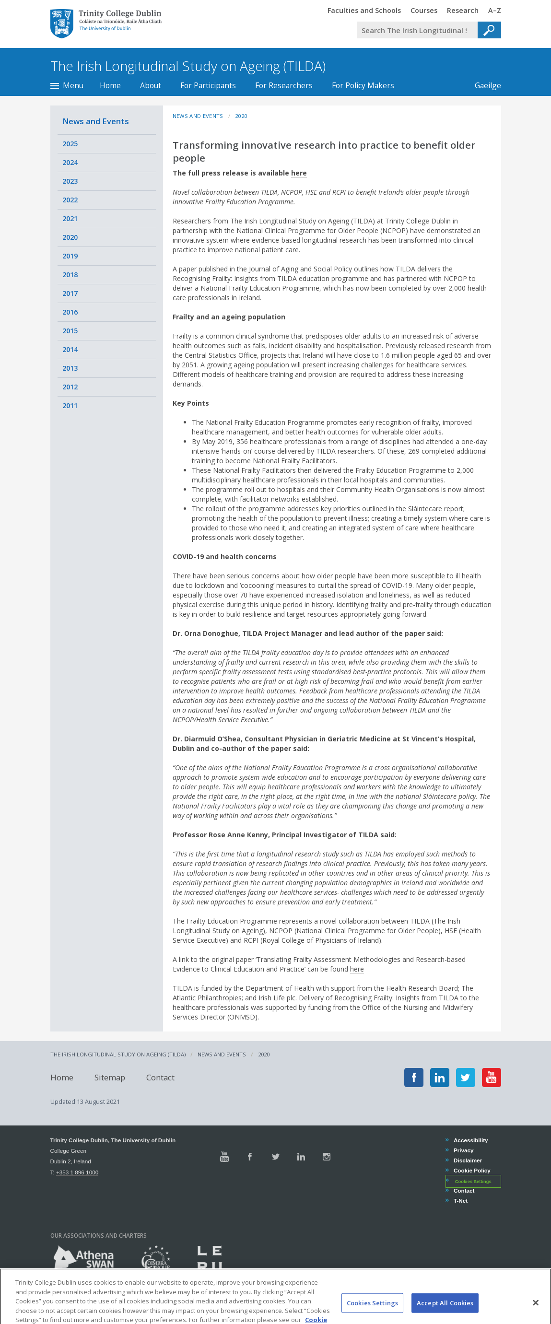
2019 (70, 255)
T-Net (460, 1200)
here (299, 172)
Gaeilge (483, 85)
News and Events (95, 121)
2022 (70, 199)
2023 (70, 181)
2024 (70, 162)
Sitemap (109, 1077)
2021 (70, 218)
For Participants (208, 85)
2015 (70, 330)
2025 (70, 143)
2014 (70, 349)
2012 (70, 386)
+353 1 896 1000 (77, 1172)
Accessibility (470, 1140)
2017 (70, 293)
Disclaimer (467, 1160)
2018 (70, 274)
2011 (70, 405)
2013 (70, 368)
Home (110, 85)
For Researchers (284, 85)
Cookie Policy (472, 1170)
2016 (70, 311)
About (150, 85)
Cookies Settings (473, 1181)
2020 (70, 237)
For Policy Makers (363, 85)
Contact (160, 1077)
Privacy (463, 1150)
